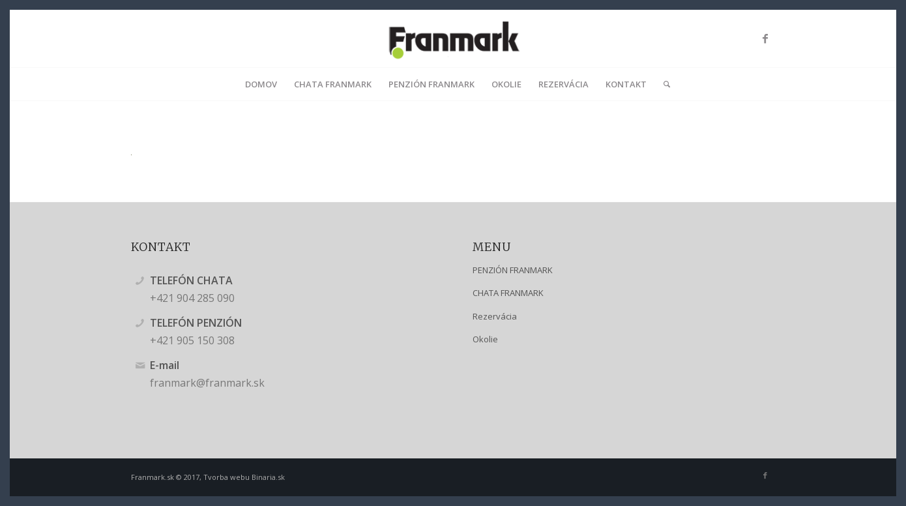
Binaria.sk (268, 477)
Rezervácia (495, 316)
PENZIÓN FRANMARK (513, 270)
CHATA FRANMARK (508, 293)
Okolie (485, 339)
